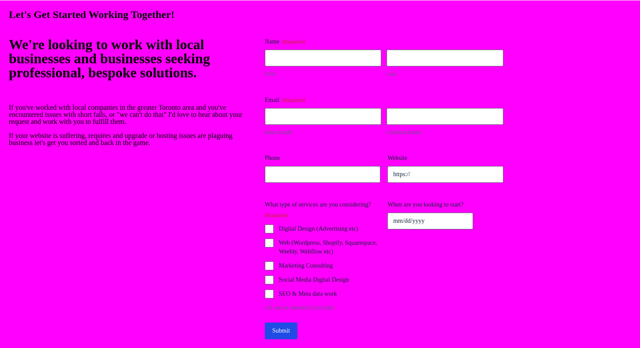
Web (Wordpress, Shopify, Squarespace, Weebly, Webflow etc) (328, 247)
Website (397, 158)
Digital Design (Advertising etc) (318, 228)
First (270, 73)
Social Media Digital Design (314, 279)
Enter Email (278, 132)
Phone (272, 158)
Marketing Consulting (306, 265)
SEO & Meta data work (308, 293)
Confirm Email (404, 132)
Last (391, 73)
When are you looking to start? (425, 204)
